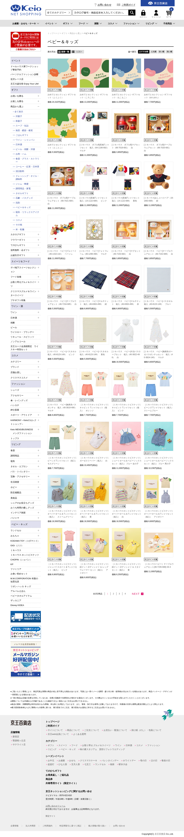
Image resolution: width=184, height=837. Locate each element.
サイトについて (55, 730)
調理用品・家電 (23, 188)
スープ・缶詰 (22, 125)
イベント (49, 23)
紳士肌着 (15, 410)
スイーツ (62, 745)
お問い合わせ (104, 4)
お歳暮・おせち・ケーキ (24, 23)
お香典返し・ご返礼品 (57, 775)
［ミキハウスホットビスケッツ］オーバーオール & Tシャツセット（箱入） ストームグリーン (62, 514)
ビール (14, 327)
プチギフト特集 (18, 300)
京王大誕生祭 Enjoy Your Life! (25, 84)
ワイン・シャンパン (25, 140)
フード (82, 23)
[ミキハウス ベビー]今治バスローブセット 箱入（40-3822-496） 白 (126, 354)
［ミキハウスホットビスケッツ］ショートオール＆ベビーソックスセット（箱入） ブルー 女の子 (127, 461)
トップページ (52, 721)
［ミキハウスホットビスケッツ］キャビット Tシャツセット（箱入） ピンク (127, 407)
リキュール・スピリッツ (22, 337)
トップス (15, 438)
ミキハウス (16, 550)
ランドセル (100, 764)
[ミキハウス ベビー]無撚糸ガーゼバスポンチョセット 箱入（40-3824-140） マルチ (158, 354)
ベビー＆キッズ (23, 207)
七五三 (87, 764)
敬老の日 (166, 760)
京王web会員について (58, 734)
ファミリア (16, 569)
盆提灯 (51, 764)
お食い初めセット (19, 573)
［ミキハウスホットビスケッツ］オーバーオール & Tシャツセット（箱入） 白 (127, 514)
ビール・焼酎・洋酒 (25, 149)
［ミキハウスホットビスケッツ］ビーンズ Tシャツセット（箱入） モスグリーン (63, 461)
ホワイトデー (129, 760)
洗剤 (18, 202)
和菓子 (19, 121)
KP (12, 564)
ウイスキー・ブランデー (22, 332)
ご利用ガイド (128, 4)
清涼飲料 (20, 171)
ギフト (66, 23)
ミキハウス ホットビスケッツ (25, 555)
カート (169, 14)
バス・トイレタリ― (20, 471)
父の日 (154, 760)
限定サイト (51, 816)
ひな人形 (62, 764)
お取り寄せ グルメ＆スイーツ (96, 745)
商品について (73, 730)
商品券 (49, 779)
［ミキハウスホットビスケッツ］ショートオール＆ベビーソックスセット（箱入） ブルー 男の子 (159, 461)
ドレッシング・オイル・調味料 (27, 178)
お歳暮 (61, 760)
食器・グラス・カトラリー (27, 160)
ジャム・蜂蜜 (22, 184)
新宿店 (16, 736)
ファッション (129, 23)
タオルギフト (22, 193)
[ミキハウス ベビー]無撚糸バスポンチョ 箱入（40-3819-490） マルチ (63, 407)
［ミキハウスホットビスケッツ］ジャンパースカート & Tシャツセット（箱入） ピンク (62, 567)
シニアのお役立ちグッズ (22, 503)
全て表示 (18, 111)
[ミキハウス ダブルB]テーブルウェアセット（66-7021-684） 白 (62, 201)
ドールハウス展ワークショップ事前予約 (24, 68)
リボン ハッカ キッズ (21, 586)
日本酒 (19, 144)
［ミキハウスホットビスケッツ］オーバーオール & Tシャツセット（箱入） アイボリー (159, 514)
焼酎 (13, 322)
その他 (19, 224)
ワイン (118, 745)
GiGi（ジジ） (17, 545)
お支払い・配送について (115, 730)
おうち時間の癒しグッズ (22, 507)
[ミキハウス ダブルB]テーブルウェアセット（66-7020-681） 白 (158, 148)
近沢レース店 (17, 79)
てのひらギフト (54, 771)
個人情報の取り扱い (97, 826)
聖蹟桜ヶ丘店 (19, 740)
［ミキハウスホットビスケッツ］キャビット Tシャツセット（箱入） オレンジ (94, 407)
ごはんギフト (22, 135)
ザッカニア (16, 600)
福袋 (112, 764)
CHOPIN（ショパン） (21, 559)
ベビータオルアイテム (21, 596)
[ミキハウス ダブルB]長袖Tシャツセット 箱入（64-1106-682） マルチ (95, 148)
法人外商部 (30, 826)
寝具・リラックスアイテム (27, 214)
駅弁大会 (123, 764)
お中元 (51, 760)
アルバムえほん (18, 591)
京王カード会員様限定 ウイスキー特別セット (24, 348)
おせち (72, 760)
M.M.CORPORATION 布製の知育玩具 (24, 580)
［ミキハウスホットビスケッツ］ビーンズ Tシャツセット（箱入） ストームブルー (159, 407)
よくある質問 (79, 734)
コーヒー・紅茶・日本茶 (27, 166)
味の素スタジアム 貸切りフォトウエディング (102, 749)
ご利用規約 (47, 826)
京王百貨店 (160, 834)
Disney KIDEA (17, 605)
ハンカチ (15, 405)
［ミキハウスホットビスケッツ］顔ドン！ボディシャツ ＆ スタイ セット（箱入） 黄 (127, 567)
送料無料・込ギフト (20, 250)
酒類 (96, 23)
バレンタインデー (110, 760)
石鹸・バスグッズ (24, 198)
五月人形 (75, 764)
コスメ (111, 23)
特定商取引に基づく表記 (70, 826)
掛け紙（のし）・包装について (146, 730)
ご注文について (91, 730)
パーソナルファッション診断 (24, 74)
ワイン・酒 (17, 306)
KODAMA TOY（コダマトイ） (25, 541)
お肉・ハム (21, 154)
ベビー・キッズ (19, 524)
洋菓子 (19, 116)
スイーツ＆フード (20, 261)
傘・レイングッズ (19, 400)
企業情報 (14, 826)
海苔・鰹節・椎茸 (24, 130)
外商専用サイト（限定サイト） (62, 783)
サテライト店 (19, 744)
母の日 (143, 760)
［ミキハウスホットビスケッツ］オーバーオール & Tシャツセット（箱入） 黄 (94, 514)
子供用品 (167, 23)
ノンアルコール (18, 341)
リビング (149, 23)
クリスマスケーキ (88, 760)
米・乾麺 (20, 229)
